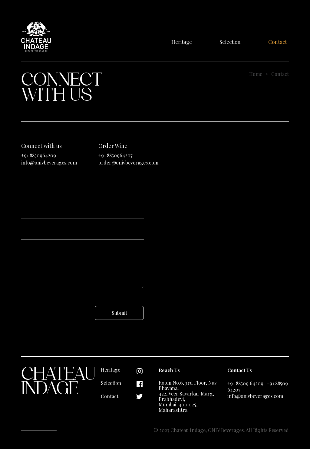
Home (255, 74)
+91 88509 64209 (245, 383)
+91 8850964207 (115, 155)
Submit (119, 313)
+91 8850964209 (38, 155)
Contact (277, 41)
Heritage (181, 41)
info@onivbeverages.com (49, 162)
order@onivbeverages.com (128, 162)
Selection (230, 41)
